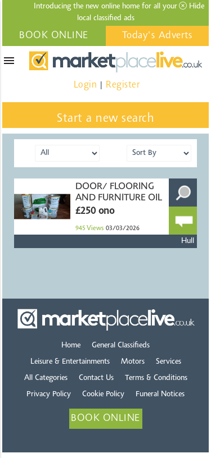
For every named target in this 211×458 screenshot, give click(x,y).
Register (123, 85)
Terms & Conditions (156, 378)
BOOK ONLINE (53, 36)
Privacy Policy (48, 395)
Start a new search (105, 119)
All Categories (46, 378)
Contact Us (96, 378)
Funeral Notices (160, 395)
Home (70, 346)
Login (85, 85)
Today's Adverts (157, 36)
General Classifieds (121, 346)
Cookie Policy (103, 395)
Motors (133, 362)
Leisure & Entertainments (70, 362)
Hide (191, 6)
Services (168, 362)
